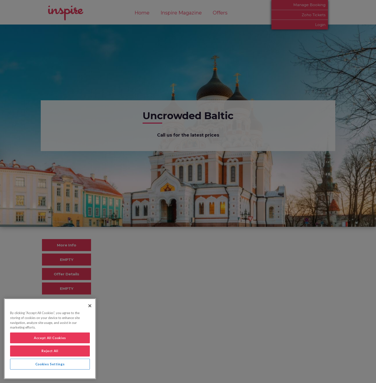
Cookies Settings (50, 364)
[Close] (89, 305)
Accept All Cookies (50, 338)
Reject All (49, 351)
